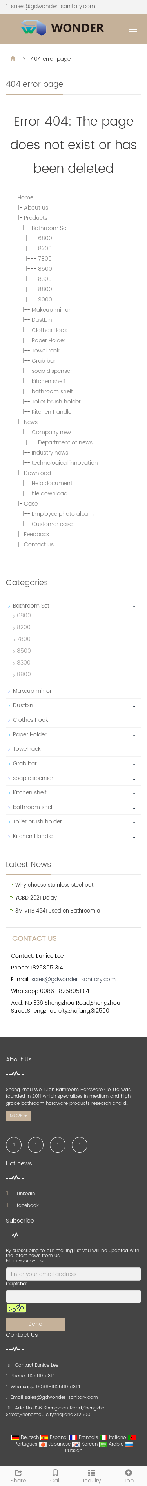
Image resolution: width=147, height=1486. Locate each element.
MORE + (18, 1116)
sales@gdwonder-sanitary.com (53, 6)
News (31, 422)
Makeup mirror (51, 309)
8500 (45, 269)
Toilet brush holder (56, 401)
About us (36, 207)
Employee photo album (63, 513)
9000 (45, 299)
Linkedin (20, 1194)
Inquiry (92, 1476)
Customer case (52, 524)
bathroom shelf (52, 391)
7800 (45, 258)
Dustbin (42, 320)
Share (18, 1476)
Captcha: (16, 1284)
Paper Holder (48, 340)
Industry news (50, 452)
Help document (52, 483)
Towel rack (46, 350)
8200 (45, 248)
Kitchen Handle (51, 411)
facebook (22, 1205)
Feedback (36, 534)
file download (49, 493)
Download (37, 473)
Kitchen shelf (48, 381)
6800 (45, 238)
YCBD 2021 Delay (36, 898)
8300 (45, 279)
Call (55, 1476)
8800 (45, 289)
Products (35, 218)
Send (35, 1324)
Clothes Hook (49, 330)
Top (128, 1476)
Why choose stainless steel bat (54, 885)
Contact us (39, 544)
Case (31, 503)
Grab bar (44, 360)
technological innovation (65, 462)
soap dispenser (52, 371)
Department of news (65, 442)
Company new (51, 432)
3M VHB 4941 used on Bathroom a (57, 911)
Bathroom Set (50, 228)
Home (25, 197)
